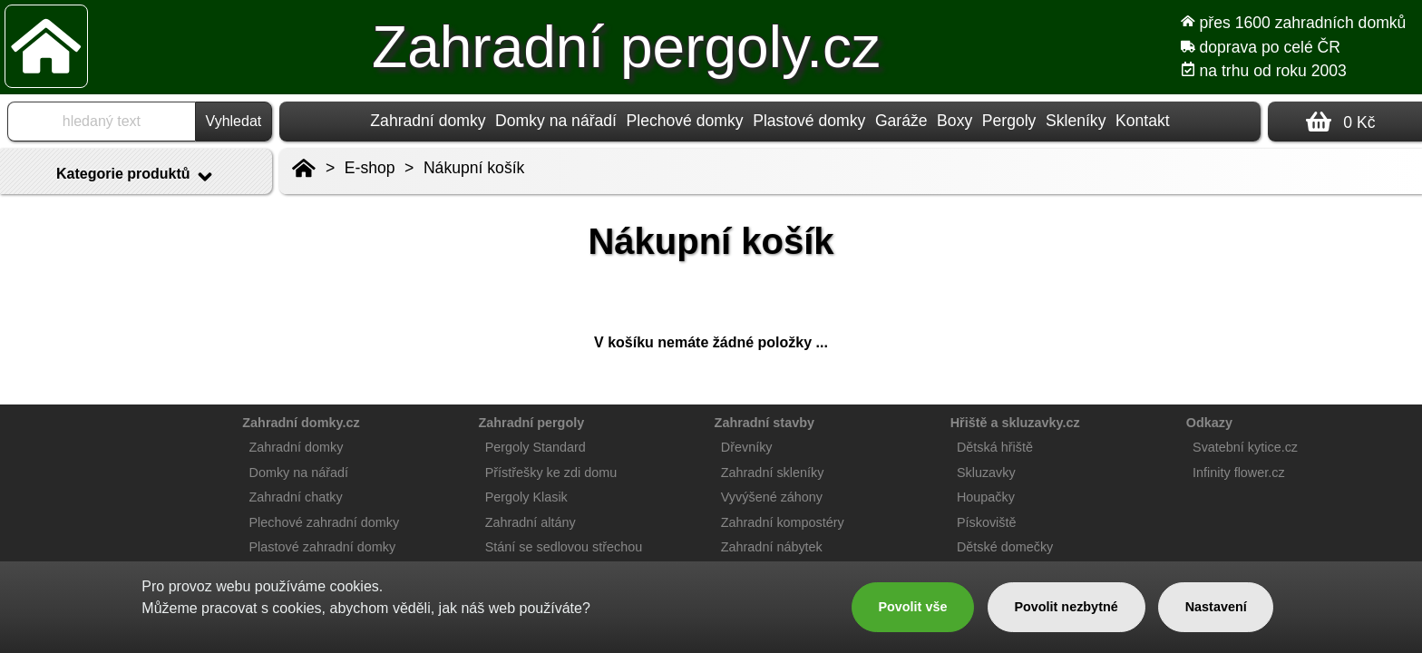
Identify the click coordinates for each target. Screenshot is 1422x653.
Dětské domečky (1005, 547)
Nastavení (1216, 606)
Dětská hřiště (995, 447)
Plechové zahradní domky (324, 522)
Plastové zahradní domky (322, 547)
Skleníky (1076, 121)
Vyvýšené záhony (772, 497)
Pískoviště (987, 522)
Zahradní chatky (296, 497)
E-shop (370, 168)
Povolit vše (912, 606)
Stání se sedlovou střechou (564, 547)
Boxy (954, 121)
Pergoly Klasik (526, 497)
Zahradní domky (427, 121)
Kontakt (1142, 121)
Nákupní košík (474, 168)
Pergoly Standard (535, 447)
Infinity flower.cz (1239, 472)
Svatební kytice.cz (1245, 447)
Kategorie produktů (136, 177)
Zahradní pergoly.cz (626, 47)
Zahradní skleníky (772, 472)
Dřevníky (747, 447)
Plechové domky (685, 121)
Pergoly (1009, 121)
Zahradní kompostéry (782, 522)
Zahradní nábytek (772, 547)
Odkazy (1209, 422)
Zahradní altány (530, 522)
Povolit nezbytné (1065, 606)
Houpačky (986, 497)
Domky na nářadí (556, 121)
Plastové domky (809, 121)
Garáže (901, 121)
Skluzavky (986, 472)
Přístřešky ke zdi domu (551, 472)
